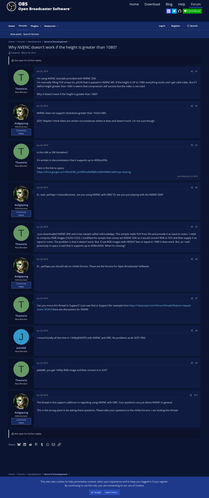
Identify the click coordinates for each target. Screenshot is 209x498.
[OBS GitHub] (179, 11)
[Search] (192, 26)
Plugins (34, 25)
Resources (49, 25)
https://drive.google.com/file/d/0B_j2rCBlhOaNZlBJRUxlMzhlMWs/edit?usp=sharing (84, 172)
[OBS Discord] (168, 11)
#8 (196, 330)
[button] (41, 26)
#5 (196, 226)
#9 (196, 363)
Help (181, 4)
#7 (196, 298)
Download (152, 4)
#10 (196, 395)
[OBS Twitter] (174, 11)
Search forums (31, 34)
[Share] (192, 71)
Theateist (15, 52)
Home (134, 4)
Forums (23, 25)
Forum (196, 4)
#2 (196, 105)
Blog (169, 4)
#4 (196, 187)
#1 (196, 71)
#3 (196, 145)
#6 (196, 259)
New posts (15, 34)
